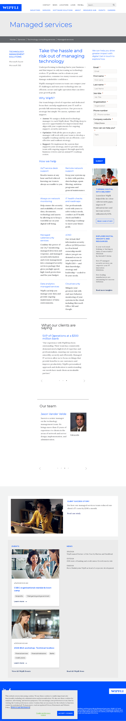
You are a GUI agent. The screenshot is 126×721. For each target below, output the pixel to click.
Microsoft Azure (16, 62)
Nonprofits (19, 596)
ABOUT (78, 10)
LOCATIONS (63, 5)
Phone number (100, 110)
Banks (52, 653)
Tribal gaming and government (38, 596)
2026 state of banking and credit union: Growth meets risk (89, 561)
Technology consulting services (41, 39)
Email (96, 67)
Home (13, 39)
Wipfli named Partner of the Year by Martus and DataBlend (90, 554)
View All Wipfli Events (21, 671)
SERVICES (46, 10)
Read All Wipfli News (75, 671)
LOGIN (73, 5)
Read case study (74, 522)
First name (98, 76)
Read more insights (104, 290)
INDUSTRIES (35, 10)
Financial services (21, 653)
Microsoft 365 (15, 65)
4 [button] (68, 474)
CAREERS (111, 10)
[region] (40, 704)
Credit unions (20, 658)
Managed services (65, 39)
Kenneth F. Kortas (105, 256)
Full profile (74, 441)
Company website (102, 119)
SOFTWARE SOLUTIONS (63, 10)
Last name (98, 85)
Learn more (19, 601)
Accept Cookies (65, 713)
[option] (63, 356)
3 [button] (66, 380)
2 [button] (63, 380)
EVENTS (102, 10)
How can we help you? (104, 128)
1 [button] (59, 380)
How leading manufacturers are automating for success (105, 277)
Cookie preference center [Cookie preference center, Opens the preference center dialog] (43, 714)
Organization (99, 102)
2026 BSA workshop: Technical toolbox (34, 648)
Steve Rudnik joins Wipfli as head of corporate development (90, 568)
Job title (97, 93)
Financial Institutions (39, 653)
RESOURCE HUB (89, 10)
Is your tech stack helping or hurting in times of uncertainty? (104, 249)
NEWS (55, 5)
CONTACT (46, 5)
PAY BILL (81, 5)
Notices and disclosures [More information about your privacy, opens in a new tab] (20, 707)
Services (21, 39)
